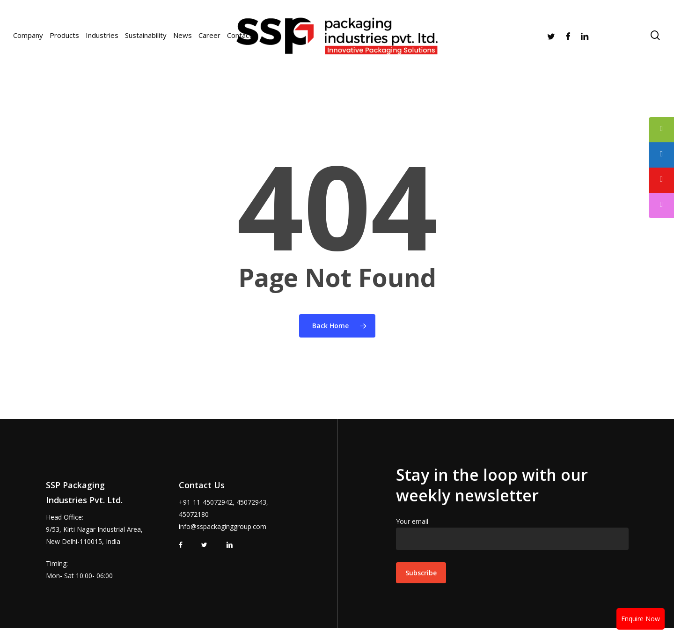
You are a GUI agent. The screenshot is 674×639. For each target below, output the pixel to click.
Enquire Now (640, 618)
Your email (512, 533)
